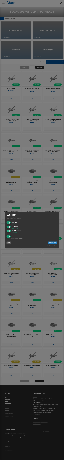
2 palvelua (15, 224)
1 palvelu (14, 232)
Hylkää (8, 242)
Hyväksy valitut (52, 242)
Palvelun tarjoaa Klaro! (52, 245)
